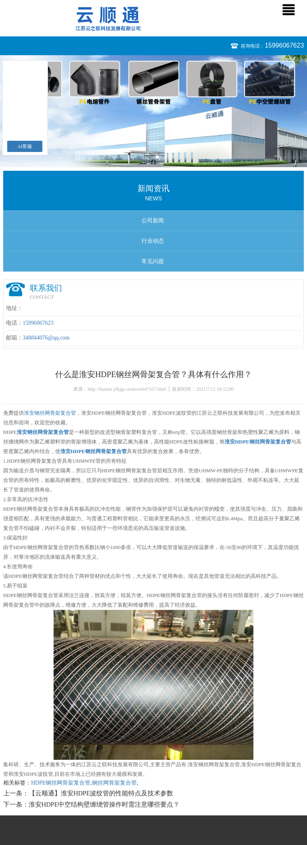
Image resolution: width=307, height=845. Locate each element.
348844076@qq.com (46, 338)
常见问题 (153, 261)
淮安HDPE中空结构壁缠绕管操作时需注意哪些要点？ (104, 804)
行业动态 (153, 241)
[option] (153, 111)
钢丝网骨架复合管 (114, 783)
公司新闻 (153, 221)
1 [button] (150, 157)
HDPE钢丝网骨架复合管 (61, 783)
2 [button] (157, 157)
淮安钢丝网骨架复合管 (50, 413)
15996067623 (284, 45)
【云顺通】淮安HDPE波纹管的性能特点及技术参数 (101, 793)
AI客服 (25, 146)
